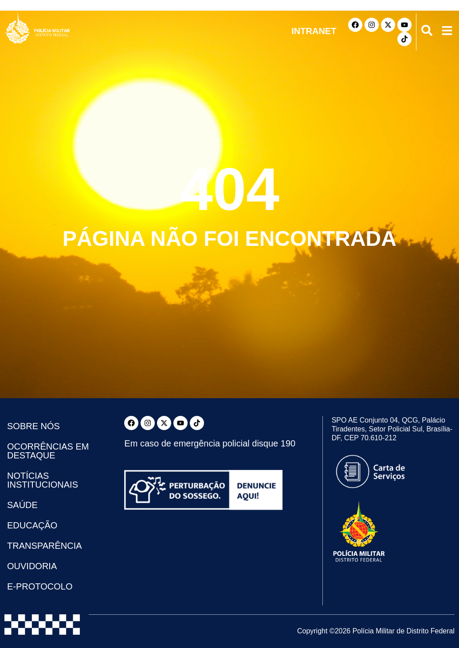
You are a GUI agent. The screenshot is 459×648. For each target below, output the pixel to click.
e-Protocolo (39, 586)
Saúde (22, 505)
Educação (32, 525)
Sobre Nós (33, 426)
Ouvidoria (32, 566)
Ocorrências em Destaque (48, 451)
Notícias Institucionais (42, 480)
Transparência (44, 546)
